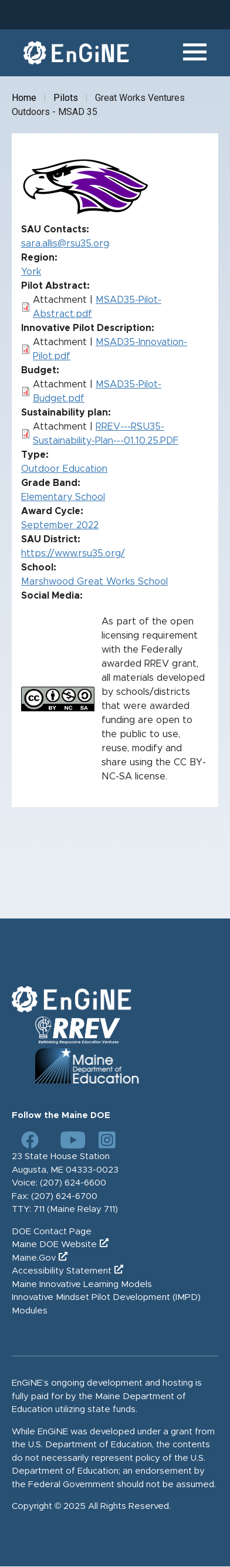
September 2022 (60, 525)
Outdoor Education (64, 469)
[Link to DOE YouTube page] (68, 1140)
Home (24, 97)
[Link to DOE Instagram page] (107, 1140)
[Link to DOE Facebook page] (30, 1140)
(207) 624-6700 (64, 1196)
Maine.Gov (34, 1258)
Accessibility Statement (61, 1271)
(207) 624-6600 (73, 1182)
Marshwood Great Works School (94, 581)
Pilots (65, 97)
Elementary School (63, 497)
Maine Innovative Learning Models (82, 1284)
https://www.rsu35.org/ (73, 553)
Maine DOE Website (54, 1244)
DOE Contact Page (52, 1231)
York (31, 271)
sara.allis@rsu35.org (65, 243)
